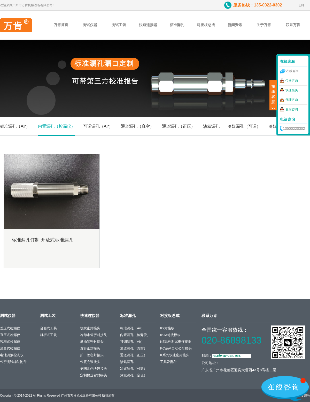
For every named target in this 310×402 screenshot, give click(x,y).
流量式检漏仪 (10, 348)
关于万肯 (264, 25)
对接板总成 (206, 25)
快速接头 (291, 90)
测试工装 (119, 25)
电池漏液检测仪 (12, 355)
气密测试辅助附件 (13, 362)
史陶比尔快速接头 (93, 368)
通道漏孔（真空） (137, 126)
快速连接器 (148, 25)
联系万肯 (293, 25)
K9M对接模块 (170, 335)
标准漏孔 (177, 25)
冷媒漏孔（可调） (244, 126)
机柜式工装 (48, 335)
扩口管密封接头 (92, 355)
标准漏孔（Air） (15, 126)
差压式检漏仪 (10, 328)
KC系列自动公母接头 (176, 348)
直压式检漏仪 (10, 335)
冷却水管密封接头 (93, 335)
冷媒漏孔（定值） (133, 375)
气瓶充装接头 (90, 362)
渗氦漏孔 (211, 126)
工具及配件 (168, 362)
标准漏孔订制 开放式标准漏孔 (42, 239)
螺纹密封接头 (90, 328)
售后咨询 (291, 109)
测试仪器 (90, 25)
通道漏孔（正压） (178, 126)
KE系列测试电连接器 (175, 342)
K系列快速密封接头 (174, 355)
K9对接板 (167, 328)
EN (301, 5)
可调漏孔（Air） (98, 126)
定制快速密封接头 (93, 375)
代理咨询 (291, 100)
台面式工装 (48, 328)
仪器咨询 (291, 80)
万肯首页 (61, 25)
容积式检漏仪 (10, 342)
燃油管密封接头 (92, 342)
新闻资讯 (235, 25)
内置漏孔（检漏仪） (56, 126)
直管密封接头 (90, 348)
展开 (273, 95)
